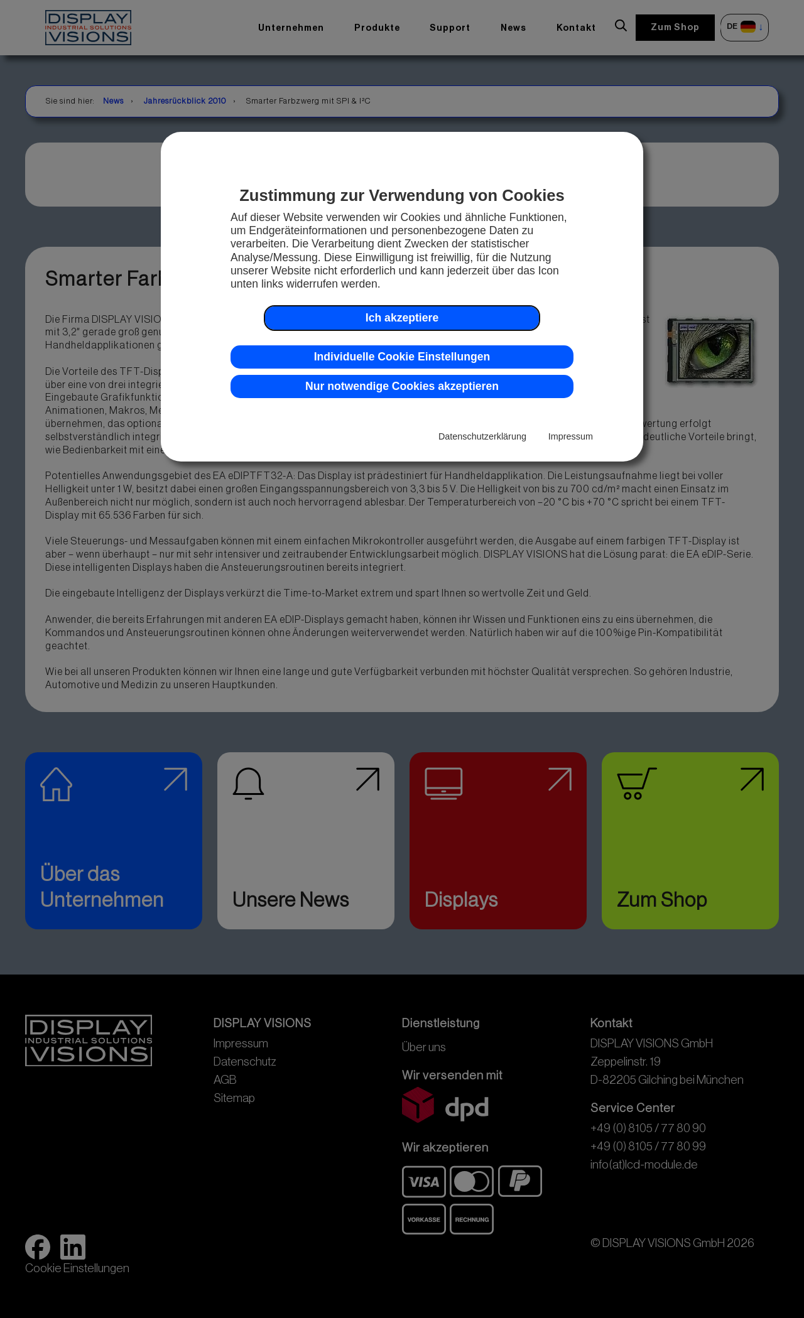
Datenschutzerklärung (482, 436)
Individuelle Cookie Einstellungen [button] (402, 356)
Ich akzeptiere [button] (402, 317)
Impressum (570, 436)
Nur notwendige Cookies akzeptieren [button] (402, 386)
